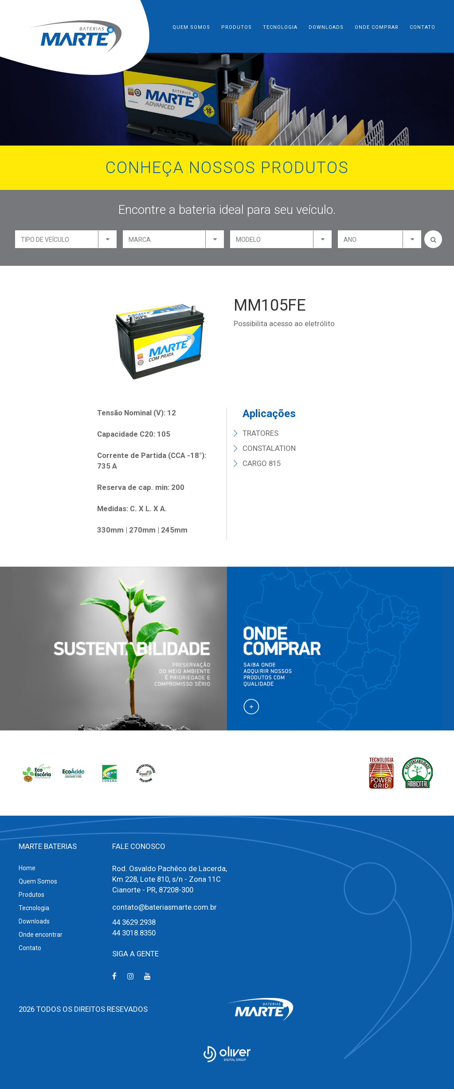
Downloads (326, 27)
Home (27, 868)
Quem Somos (191, 27)
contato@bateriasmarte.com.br (164, 907)
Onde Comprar (377, 27)
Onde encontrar (41, 934)
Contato (422, 27)
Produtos (236, 27)
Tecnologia (280, 27)
